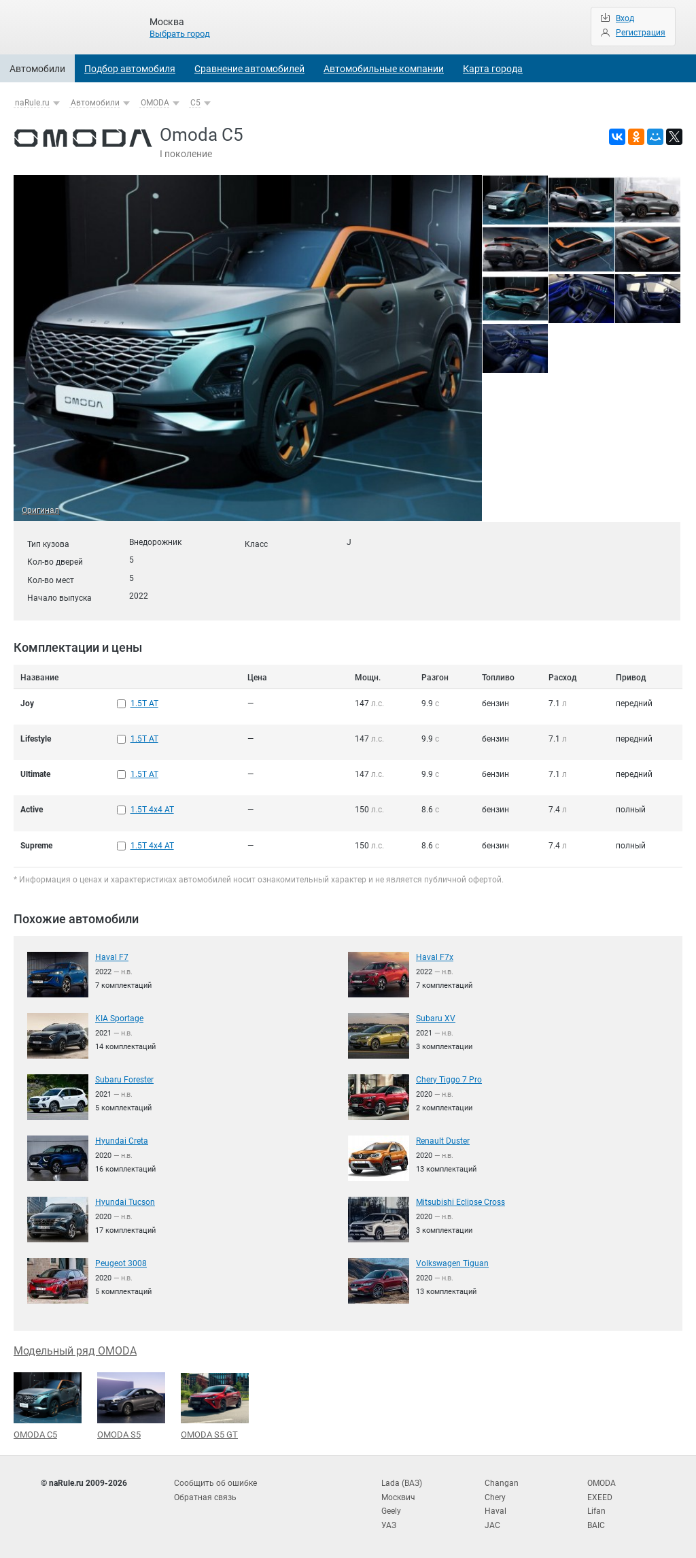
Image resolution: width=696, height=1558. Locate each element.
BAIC (596, 1524)
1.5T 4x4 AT (152, 809)
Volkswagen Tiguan (452, 1262)
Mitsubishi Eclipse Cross (460, 1201)
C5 (195, 102)
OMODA (155, 102)
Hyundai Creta (121, 1139)
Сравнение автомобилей (249, 68)
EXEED (599, 1496)
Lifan (596, 1509)
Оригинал (40, 510)
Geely (391, 1509)
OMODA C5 (48, 1405)
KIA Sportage (119, 1017)
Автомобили (37, 68)
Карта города (493, 68)
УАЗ (388, 1524)
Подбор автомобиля (129, 68)
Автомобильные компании (384, 68)
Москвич (398, 1496)
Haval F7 (111, 956)
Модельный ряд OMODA (75, 1349)
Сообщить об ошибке (215, 1482)
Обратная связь (205, 1496)
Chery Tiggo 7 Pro (449, 1078)
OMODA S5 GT (215, 1405)
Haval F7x (434, 956)
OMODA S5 (131, 1405)
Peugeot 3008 (121, 1262)
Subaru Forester (124, 1078)
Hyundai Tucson (125, 1201)
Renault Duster (443, 1139)
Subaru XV (435, 1017)
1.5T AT (144, 703)
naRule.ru (32, 102)
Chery (495, 1496)
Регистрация (640, 32)
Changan (502, 1482)
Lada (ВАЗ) (401, 1482)
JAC (492, 1524)
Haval (495, 1509)
